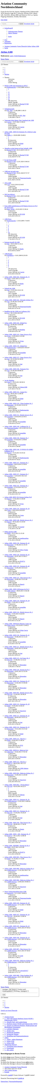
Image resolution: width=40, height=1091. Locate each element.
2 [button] (4, 69)
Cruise (9, 510)
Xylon (9, 336)
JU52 (21, 745)
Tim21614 (23, 711)
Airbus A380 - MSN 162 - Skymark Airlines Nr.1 (18, 300)
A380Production (12, 801)
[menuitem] (15, 31)
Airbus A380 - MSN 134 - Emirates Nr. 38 (16, 600)
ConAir (9, 122)
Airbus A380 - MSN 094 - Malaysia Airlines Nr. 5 (19, 773)
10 (9, 232)
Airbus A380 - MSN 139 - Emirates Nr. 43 (16, 554)
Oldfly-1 (9, 135)
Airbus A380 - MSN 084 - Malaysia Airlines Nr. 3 (19, 880)
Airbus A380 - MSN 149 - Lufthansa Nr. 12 (17, 426)
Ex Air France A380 (10, 160)
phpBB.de (21, 1078)
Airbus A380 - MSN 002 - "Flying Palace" (16, 785)
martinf (22, 527)
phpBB (10, 1075)
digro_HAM (10, 209)
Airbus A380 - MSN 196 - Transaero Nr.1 (16, 369)
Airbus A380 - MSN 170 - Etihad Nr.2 (15, 346)
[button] (6, 74)
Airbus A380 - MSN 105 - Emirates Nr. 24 (16, 926)
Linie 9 (9, 382)
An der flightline (9, 380)
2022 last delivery (9, 194)
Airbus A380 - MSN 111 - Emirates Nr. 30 (16, 799)
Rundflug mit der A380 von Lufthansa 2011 (17, 311)
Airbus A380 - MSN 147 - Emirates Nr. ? (16, 462)
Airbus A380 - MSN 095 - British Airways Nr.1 (18, 693)
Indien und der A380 (10, 531)
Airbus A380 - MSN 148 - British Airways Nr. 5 (18, 520)
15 (9, 99)
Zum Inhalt (4, 20)
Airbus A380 (7, 52)
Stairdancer (10, 255)
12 (9, 94)
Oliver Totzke (24, 550)
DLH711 (22, 561)
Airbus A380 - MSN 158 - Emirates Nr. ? (16, 438)
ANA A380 (7, 183)
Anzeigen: (10, 989)
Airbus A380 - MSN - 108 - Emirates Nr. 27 (17, 834)
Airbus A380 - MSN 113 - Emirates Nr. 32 (16, 716)
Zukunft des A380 (9, 288)
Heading (22, 329)
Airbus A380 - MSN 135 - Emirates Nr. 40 (16, 566)
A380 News (7, 219)
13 (9, 95)
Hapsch (9, 453)
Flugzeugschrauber (25, 178)
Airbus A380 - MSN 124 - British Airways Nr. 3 (18, 612)
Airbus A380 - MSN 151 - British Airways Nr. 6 (18, 415)
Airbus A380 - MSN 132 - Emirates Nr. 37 (16, 681)
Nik (8, 244)
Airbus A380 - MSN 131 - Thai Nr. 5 (15, 739)
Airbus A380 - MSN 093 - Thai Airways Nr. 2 (17, 857)
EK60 (21, 143)
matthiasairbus (24, 538)
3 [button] (4, 71)
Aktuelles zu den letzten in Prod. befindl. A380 (18, 148)
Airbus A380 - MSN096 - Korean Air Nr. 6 (17, 845)
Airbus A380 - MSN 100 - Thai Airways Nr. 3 (17, 822)
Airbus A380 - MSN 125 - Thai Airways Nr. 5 (17, 577)
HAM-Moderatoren (20, 56)
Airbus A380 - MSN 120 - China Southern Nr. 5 (18, 403)
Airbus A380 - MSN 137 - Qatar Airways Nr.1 (18, 357)
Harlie (22, 249)
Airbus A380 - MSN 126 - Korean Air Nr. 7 (17, 669)
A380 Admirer (11, 591)
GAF (8, 184)
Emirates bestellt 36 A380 (12, 242)
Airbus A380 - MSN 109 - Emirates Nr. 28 (16, 903)
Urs (8, 313)
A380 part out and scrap (11, 171)
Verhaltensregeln (9, 109)
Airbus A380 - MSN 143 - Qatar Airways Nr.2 (18, 334)
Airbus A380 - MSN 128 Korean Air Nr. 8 (16, 589)
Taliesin (22, 795)
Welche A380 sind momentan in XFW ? (16, 85)
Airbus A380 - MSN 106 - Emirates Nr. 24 (16, 937)
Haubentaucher (11, 87)
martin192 (10, 893)
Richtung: (21, 991)
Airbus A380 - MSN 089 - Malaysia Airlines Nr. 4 (19, 868)
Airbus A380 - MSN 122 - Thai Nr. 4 (15, 762)
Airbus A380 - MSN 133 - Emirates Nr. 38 (16, 704)
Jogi (8, 290)
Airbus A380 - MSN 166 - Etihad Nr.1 (15, 323)
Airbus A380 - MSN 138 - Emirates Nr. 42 (16, 543)
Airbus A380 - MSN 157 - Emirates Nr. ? (16, 474)
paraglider (23, 352)
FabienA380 (23, 387)
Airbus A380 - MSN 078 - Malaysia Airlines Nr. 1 (19, 960)
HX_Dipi (10, 110)
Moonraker (10, 405)
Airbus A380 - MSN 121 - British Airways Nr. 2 (18, 646)
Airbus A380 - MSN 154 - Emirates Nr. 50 (16, 508)
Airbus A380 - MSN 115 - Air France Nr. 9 (17, 658)
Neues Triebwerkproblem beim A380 (15, 891)
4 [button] (4, 72)
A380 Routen (8, 254)
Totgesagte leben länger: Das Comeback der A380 (19, 120)
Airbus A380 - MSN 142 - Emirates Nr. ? (16, 485)
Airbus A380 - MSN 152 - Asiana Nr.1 (15, 392)
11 (8, 92)
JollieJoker (10, 752)
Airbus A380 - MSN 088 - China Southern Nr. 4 (18, 975)
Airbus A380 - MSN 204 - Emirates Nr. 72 (16, 277)
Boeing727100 (24, 104)
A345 (21, 956)
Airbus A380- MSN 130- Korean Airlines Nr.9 (18, 497)
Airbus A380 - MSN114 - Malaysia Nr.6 (16, 750)
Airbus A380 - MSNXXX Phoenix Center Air (17, 623)
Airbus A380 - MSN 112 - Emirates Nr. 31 (16, 811)
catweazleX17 (24, 970)
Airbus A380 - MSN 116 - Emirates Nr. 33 (16, 727)
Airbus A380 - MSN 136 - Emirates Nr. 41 (16, 635)
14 (9, 97)
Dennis (22, 829)
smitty (12, 56)
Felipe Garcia (11, 625)
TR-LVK (9, 660)
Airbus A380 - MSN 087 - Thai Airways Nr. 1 (17, 949)
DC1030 (22, 214)
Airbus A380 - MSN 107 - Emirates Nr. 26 (16, 914)
